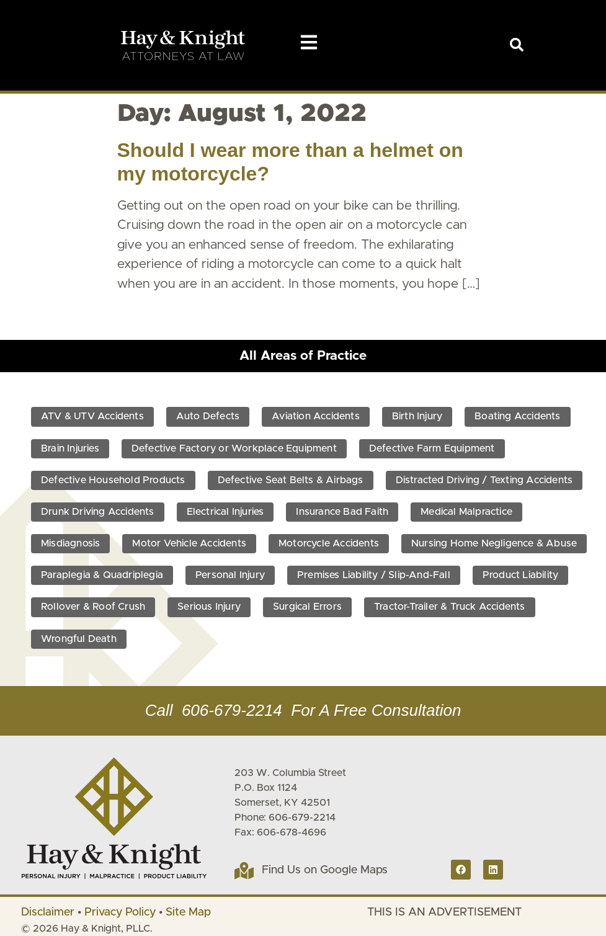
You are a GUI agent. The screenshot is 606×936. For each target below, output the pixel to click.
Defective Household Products (113, 480)
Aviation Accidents (316, 416)
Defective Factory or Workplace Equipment (234, 448)
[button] (309, 42)
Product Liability (520, 575)
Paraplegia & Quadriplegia (102, 575)
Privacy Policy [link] (120, 912)
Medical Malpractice (466, 512)
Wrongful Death (79, 639)
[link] (517, 44)
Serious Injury (209, 607)
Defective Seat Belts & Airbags (290, 480)
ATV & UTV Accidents (92, 416)
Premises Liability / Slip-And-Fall (373, 575)
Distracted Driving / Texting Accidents (484, 480)
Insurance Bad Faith (342, 512)
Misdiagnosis (70, 543)
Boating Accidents (517, 416)
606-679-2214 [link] (232, 710)
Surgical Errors (307, 607)
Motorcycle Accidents (328, 543)
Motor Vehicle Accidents (189, 543)
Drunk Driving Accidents (97, 512)
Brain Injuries (70, 448)
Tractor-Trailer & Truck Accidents (449, 607)
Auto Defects (207, 416)
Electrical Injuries (225, 512)
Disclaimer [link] (47, 912)
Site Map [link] (188, 912)
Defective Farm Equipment (432, 448)
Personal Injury (230, 575)
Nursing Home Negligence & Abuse (494, 543)
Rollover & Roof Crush (93, 607)
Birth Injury (417, 416)
